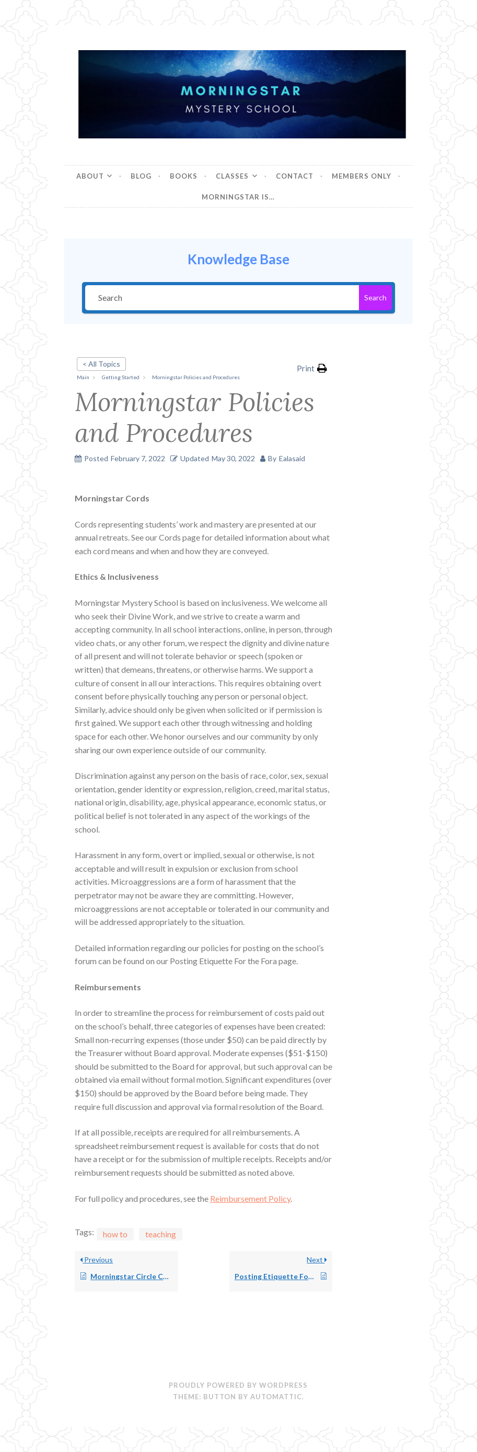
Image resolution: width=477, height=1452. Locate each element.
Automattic (276, 1396)
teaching (160, 1234)
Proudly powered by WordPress (238, 1385)
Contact (294, 176)
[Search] (222, 297)
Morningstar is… (238, 197)
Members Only (361, 176)
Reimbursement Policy (250, 1198)
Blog (141, 176)
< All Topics (101, 363)
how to (115, 1234)
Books (183, 176)
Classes (232, 176)
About (90, 176)
